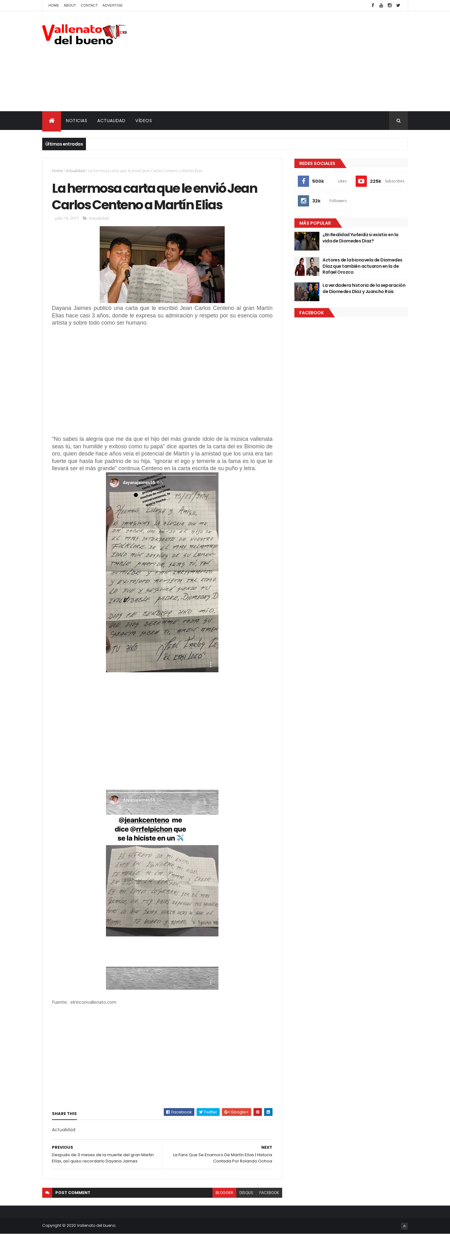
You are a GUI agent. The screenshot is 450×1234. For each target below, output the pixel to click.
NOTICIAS (76, 120)
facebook (269, 1192)
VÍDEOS (143, 120)
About (70, 5)
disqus (246, 1192)
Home (53, 5)
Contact (89, 5)
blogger (224, 1192)
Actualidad (75, 170)
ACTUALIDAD (111, 120)
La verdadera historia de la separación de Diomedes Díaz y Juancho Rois (363, 288)
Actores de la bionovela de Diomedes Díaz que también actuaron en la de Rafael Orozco (362, 266)
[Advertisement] (294, 61)
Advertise (112, 5)
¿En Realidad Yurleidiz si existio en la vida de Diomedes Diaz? (360, 237)
